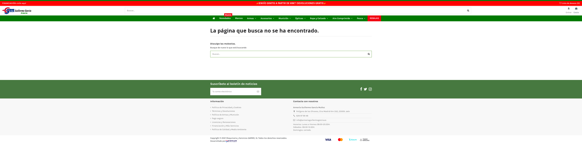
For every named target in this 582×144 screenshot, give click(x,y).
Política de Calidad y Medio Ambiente (229, 129)
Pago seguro (217, 118)
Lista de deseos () (569, 3)
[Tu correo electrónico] (232, 91)
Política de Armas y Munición (225, 115)
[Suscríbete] (258, 91)
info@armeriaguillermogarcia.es (311, 120)
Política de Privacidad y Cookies (226, 107)
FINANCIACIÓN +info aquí (14, 3)
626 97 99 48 (302, 116)
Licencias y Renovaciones (224, 122)
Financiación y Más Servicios (225, 126)
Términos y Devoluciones (223, 111)
